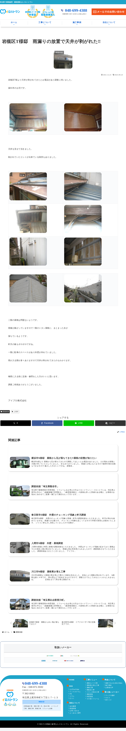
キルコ (107, 701)
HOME (72, 683)
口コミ (72, 701)
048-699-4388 (76, 10)
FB (71, 697)
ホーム (14, 22)
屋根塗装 (90, 697)
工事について (44, 22)
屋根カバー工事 (92, 686)
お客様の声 (109, 691)
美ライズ (108, 703)
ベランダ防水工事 (93, 695)
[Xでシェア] (31, 423)
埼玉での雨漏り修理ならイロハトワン (54, 727)
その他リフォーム (93, 702)
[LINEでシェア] (74, 423)
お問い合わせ (74, 714)
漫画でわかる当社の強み (114, 686)
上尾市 (15, 412)
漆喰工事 (90, 691)
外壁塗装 (90, 700)
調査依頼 (5, 412)
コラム (72, 699)
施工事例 (77, 22)
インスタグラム (75, 695)
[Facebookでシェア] (52, 423)
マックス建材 (110, 698)
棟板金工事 (91, 693)
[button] (95, 423)
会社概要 (73, 709)
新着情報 (73, 712)
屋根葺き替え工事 (93, 688)
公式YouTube (74, 693)
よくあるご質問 (75, 716)
